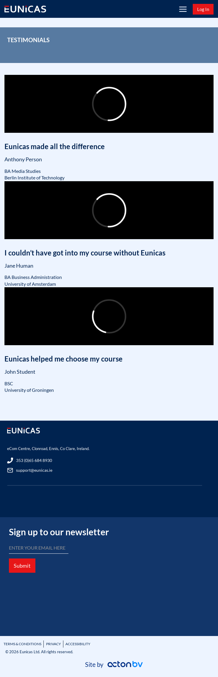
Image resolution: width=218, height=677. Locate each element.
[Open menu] (183, 9)
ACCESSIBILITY (77, 644)
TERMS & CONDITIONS (22, 644)
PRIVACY (53, 644)
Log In (203, 9)
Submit (22, 565)
